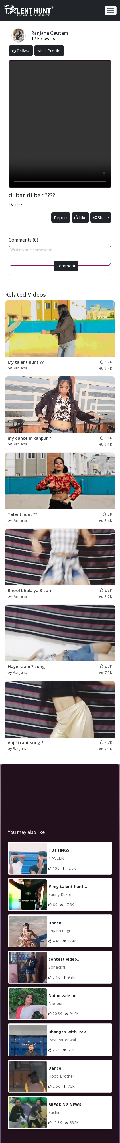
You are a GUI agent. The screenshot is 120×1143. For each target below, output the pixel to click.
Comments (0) (23, 240)
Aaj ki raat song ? (26, 742)
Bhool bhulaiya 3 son (29, 590)
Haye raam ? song (26, 666)
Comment (66, 266)
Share (101, 217)
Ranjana (20, 367)
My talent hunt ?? (26, 362)
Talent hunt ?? (22, 514)
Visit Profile (49, 50)
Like (80, 217)
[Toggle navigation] (111, 10)
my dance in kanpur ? (29, 438)
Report (61, 217)
